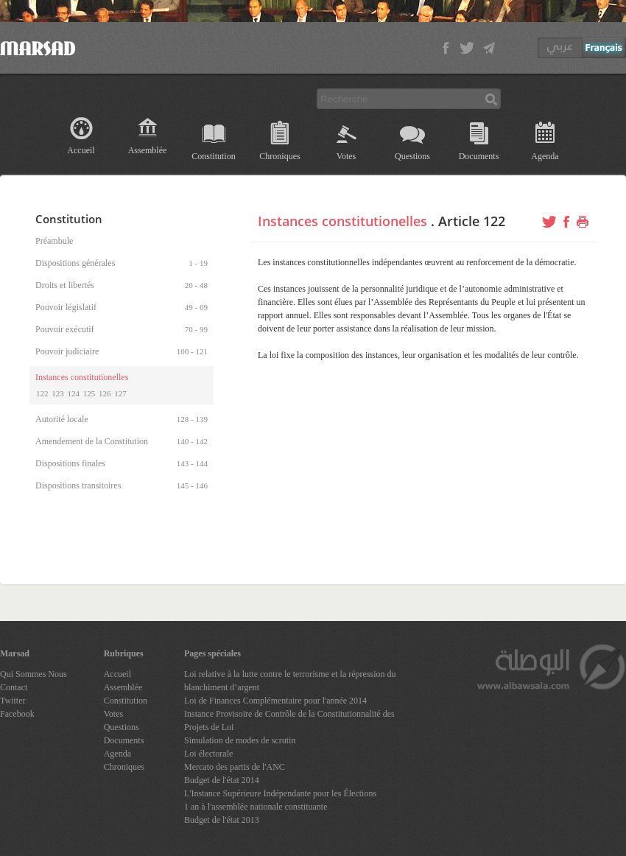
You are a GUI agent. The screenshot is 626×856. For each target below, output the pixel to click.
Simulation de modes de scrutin (239, 740)
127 (120, 393)
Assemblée (147, 150)
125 (89, 393)
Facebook (17, 714)
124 (74, 393)
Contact (13, 687)
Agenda (544, 156)
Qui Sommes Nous (33, 674)
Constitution (213, 156)
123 (58, 393)
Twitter (12, 700)
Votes (346, 156)
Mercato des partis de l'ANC (234, 767)
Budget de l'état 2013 (221, 820)
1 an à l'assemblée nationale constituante (255, 806)
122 (42, 393)
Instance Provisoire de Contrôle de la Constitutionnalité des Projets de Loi (289, 720)
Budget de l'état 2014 (221, 780)
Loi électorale (208, 753)
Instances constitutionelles (342, 221)
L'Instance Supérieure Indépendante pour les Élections (280, 793)
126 (105, 393)
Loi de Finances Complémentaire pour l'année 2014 (275, 700)
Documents (479, 156)
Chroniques (279, 156)
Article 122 (471, 221)
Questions (412, 156)
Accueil (80, 150)
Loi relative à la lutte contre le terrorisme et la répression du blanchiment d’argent (290, 680)
